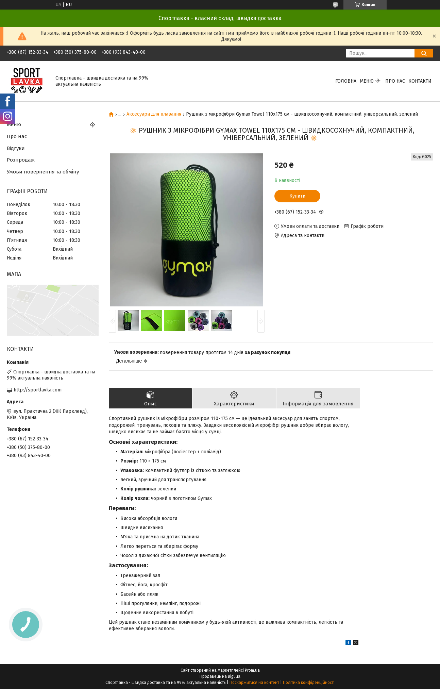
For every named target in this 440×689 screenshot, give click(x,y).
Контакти (419, 81)
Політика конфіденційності (309, 682)
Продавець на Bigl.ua (220, 676)
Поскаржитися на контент (254, 682)
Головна (345, 81)
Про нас (395, 81)
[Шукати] (423, 53)
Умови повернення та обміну (43, 172)
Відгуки (16, 148)
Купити (297, 196)
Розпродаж (21, 160)
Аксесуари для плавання (153, 114)
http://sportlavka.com (38, 390)
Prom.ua (252, 670)
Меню (367, 81)
